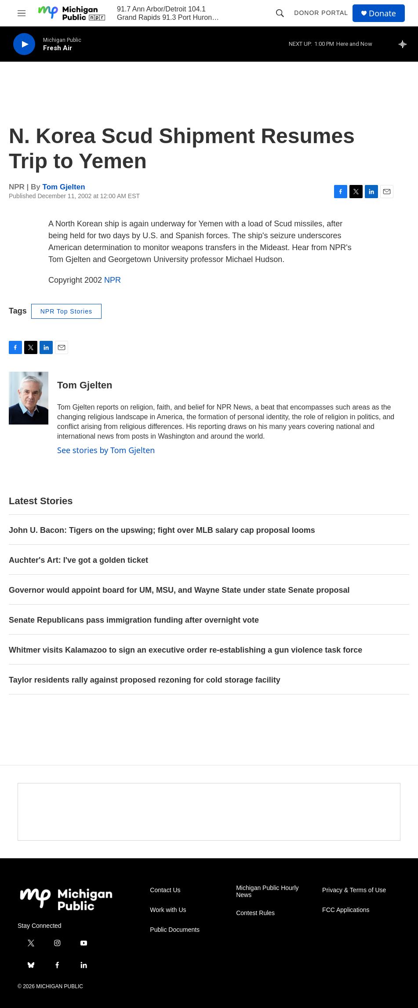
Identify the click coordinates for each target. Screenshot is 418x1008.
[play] (24, 44)
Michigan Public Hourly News (267, 891)
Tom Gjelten (64, 187)
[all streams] (405, 44)
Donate (382, 13)
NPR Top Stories (66, 311)
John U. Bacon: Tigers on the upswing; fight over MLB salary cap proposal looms (162, 530)
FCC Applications (345, 910)
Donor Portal (321, 12)
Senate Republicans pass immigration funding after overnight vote (134, 620)
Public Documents (175, 930)
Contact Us (165, 890)
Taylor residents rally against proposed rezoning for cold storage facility (144, 680)
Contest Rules (255, 913)
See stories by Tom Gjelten (106, 450)
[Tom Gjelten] (28, 398)
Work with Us (168, 910)
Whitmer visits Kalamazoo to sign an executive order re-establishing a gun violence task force (185, 650)
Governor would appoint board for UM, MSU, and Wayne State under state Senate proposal (179, 590)
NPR (112, 280)
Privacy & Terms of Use (354, 890)
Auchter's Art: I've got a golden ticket (78, 560)
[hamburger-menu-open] (21, 13)
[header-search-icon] (280, 13)
